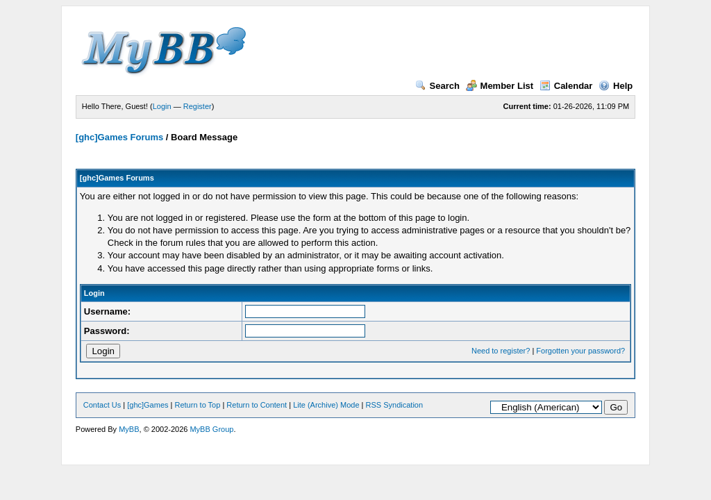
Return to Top (198, 405)
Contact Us (102, 405)
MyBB (129, 429)
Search (437, 86)
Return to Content (256, 405)
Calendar (566, 86)
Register (197, 106)
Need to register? (500, 351)
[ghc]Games (147, 405)
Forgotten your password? (580, 351)
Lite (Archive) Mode (326, 405)
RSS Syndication (395, 405)
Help (616, 86)
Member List (500, 86)
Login (162, 106)
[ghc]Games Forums (119, 137)
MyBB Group (211, 429)
